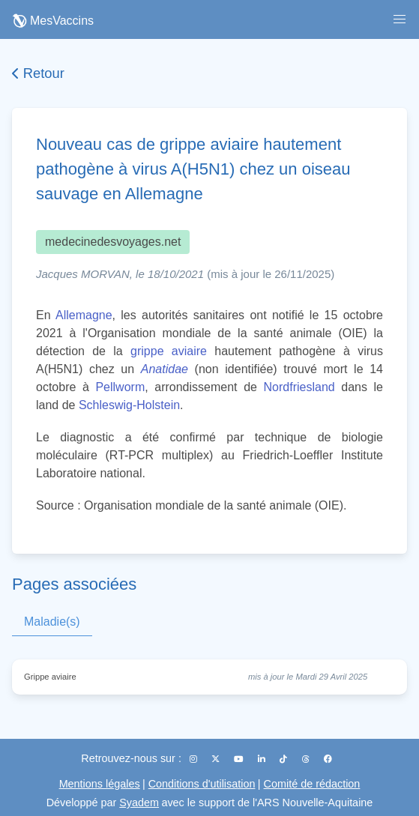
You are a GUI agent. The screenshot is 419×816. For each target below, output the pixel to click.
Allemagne (83, 315)
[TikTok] (284, 759)
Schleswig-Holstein (129, 405)
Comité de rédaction (312, 784)
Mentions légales (99, 784)
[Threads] (307, 759)
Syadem (139, 803)
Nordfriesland (299, 387)
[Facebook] (328, 759)
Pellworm (120, 387)
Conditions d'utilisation (202, 784)
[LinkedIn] (263, 759)
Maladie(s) (52, 621)
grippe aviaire (168, 351)
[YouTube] (240, 759)
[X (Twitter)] (216, 759)
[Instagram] (194, 759)
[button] (399, 19)
